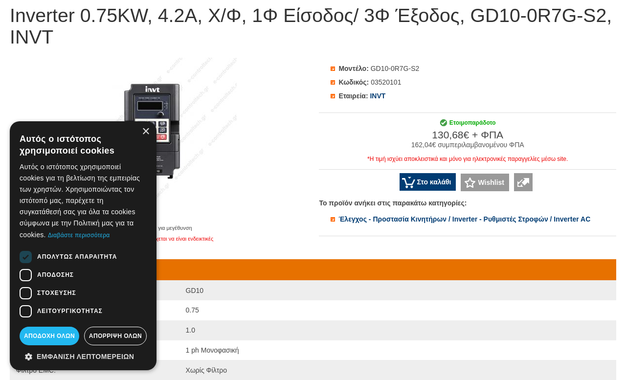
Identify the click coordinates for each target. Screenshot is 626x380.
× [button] (145, 131)
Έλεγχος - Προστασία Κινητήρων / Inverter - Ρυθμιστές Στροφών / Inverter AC (464, 219)
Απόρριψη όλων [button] (115, 336)
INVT (377, 96)
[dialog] (83, 245)
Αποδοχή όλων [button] (49, 336)
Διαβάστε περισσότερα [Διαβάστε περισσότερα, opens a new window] (79, 235)
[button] (83, 356)
